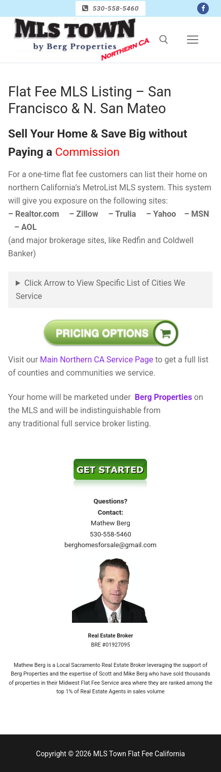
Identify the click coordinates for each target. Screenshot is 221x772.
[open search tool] (163, 39)
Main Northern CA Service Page (97, 359)
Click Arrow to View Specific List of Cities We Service (100, 289)
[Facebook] (203, 8)
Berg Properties (163, 397)
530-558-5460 (110, 8)
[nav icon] (192, 39)
